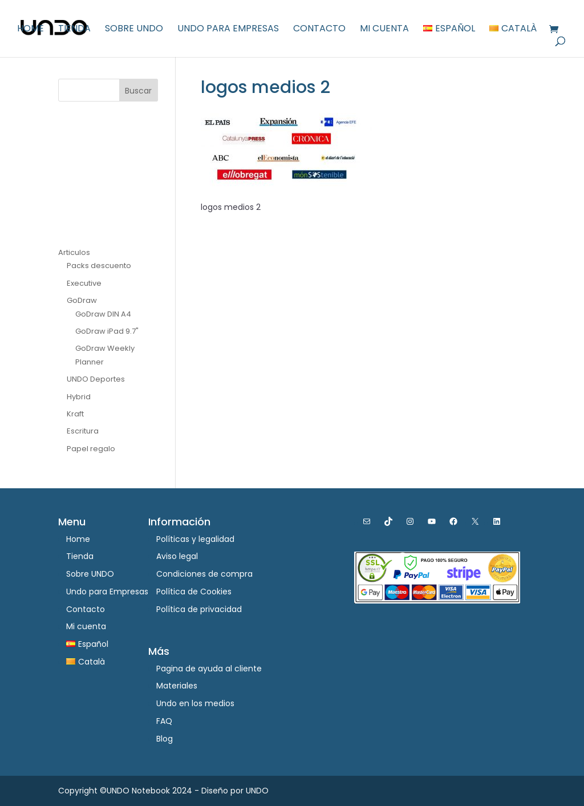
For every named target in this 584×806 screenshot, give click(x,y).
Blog (164, 738)
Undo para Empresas (228, 30)
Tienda (74, 30)
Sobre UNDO (134, 30)
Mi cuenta (384, 30)
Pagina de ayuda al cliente (209, 668)
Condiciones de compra (204, 574)
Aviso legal (177, 556)
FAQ (164, 721)
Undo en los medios (195, 703)
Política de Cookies (194, 591)
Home (30, 30)
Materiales (176, 685)
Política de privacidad (199, 609)
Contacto (319, 30)
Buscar (138, 90)
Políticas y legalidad (195, 539)
